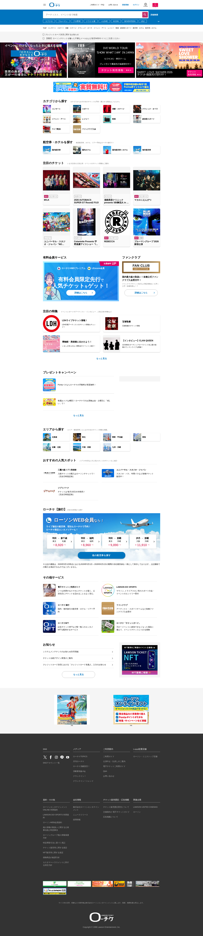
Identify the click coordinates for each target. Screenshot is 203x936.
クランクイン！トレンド (83, 781)
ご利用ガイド (108, 756)
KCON (116, 21)
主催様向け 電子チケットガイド (116, 812)
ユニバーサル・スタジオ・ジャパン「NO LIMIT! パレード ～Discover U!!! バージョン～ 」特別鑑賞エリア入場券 (56, 243)
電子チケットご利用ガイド (114, 766)
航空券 (135, 28)
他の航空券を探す (101, 555)
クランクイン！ (79, 776)
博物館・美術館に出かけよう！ (77, 342)
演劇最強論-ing (79, 771)
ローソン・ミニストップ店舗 (145, 756)
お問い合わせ (113, 5)
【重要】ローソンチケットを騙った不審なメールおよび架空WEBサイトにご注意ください (82, 38)
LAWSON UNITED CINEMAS (145, 807)
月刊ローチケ (78, 761)
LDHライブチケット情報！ (75, 320)
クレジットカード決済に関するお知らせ (62, 34)
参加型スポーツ (125, 28)
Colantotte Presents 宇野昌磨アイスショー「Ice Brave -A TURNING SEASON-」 (86, 243)
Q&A (105, 771)
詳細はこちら (81, 293)
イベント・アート (100, 28)
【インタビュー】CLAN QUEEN (137, 340)
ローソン (137, 812)
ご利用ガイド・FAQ (97, 5)
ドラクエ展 (90, 21)
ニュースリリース (80, 815)
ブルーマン (62, 21)
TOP (45, 28)
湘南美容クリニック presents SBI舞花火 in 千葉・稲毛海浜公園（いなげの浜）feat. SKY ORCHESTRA (116, 201)
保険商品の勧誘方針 (51, 857)
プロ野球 (76, 21)
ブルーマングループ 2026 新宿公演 (146, 242)
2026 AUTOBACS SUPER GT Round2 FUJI (86, 201)
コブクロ (49, 21)
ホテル (141, 28)
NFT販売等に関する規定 (53, 852)
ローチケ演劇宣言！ (81, 766)
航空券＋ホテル (150, 28)
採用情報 (76, 820)
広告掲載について (110, 817)
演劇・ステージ (70, 28)
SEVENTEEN (129, 21)
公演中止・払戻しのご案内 (114, 761)
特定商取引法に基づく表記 (54, 843)
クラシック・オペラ (85, 28)
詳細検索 (154, 15)
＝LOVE (104, 21)
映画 (117, 28)
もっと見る (101, 358)
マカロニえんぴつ (142, 200)
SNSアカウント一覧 (51, 763)
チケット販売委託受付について (116, 807)
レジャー (111, 28)
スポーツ (60, 28)
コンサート (52, 28)
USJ (142, 21)
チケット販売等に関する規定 (55, 848)
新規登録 (125, 5)
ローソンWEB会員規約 (52, 822)
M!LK (46, 200)
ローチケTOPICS (80, 756)
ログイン (136, 5)
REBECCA (109, 241)
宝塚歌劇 (126, 321)
